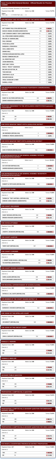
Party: (3, 14)
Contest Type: (16, 14)
